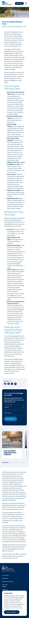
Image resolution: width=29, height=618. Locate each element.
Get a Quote (5, 575)
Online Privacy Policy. (17, 608)
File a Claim (5, 578)
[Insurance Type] (14, 407)
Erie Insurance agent (15, 307)
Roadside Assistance (7, 581)
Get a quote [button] (10, 419)
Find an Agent (19, 3)
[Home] (7, 3)
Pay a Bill (4, 584)
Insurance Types (8, 404)
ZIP (5, 410)
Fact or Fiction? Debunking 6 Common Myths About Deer (14, 158)
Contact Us (5, 589)
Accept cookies (11, 612)
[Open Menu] (26, 3)
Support (4, 586)
